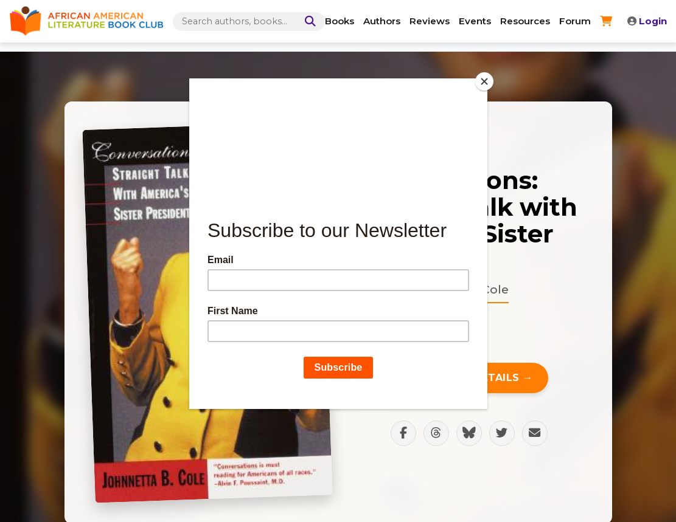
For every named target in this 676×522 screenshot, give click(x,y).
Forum (575, 21)
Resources (525, 21)
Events (475, 21)
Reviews (429, 21)
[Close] (484, 81)
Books (339, 21)
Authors (381, 21)
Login (647, 21)
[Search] (308, 21)
